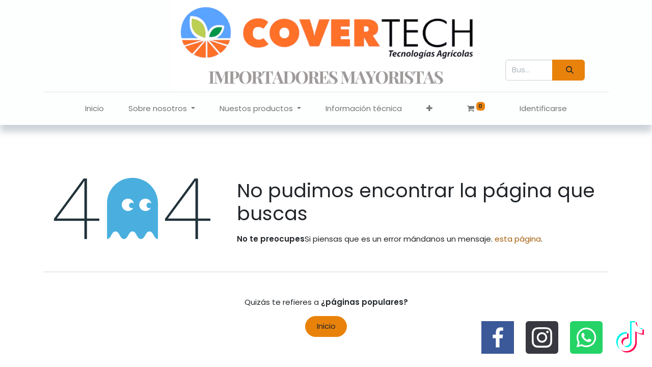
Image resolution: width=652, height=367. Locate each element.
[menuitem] (94, 109)
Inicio (326, 326)
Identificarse (543, 108)
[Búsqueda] (568, 70)
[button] (429, 109)
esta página (518, 238)
